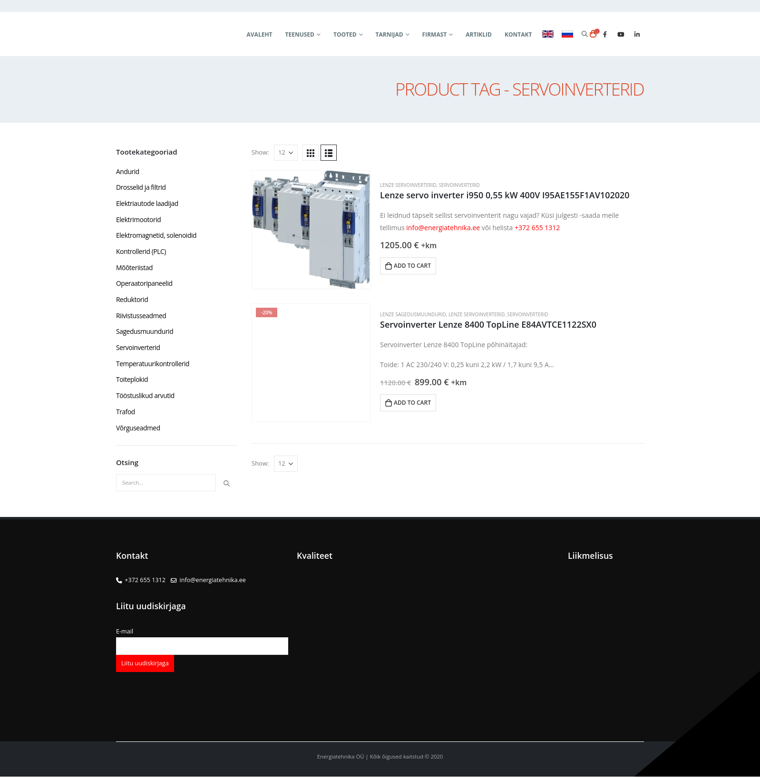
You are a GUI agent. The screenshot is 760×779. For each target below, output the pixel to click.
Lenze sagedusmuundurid (413, 314)
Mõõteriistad (134, 268)
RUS (567, 34)
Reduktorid (132, 300)
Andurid (127, 171)
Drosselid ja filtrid (141, 187)
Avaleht (260, 34)
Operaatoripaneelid (144, 284)
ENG (547, 34)
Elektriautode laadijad (147, 203)
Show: (260, 152)
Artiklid (479, 34)
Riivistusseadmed (141, 316)
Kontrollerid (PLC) (141, 252)
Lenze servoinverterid (408, 185)
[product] (311, 230)
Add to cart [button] (412, 266)
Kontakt (518, 34)
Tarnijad (389, 34)
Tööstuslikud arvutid (145, 397)
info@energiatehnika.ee (443, 227)
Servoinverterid (459, 185)
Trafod (125, 414)
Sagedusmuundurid (145, 333)
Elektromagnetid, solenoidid (156, 236)
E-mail (202, 641)
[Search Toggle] (584, 34)
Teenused (299, 34)
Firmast (434, 34)
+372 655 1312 (537, 227)
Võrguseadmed (138, 430)
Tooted (345, 34)
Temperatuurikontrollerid (153, 365)
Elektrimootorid (139, 219)
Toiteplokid (132, 381)
